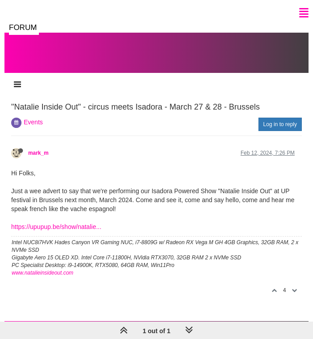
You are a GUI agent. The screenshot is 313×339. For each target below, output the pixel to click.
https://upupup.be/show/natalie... (56, 226)
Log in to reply (280, 124)
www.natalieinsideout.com (42, 273)
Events (33, 122)
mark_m (38, 153)
